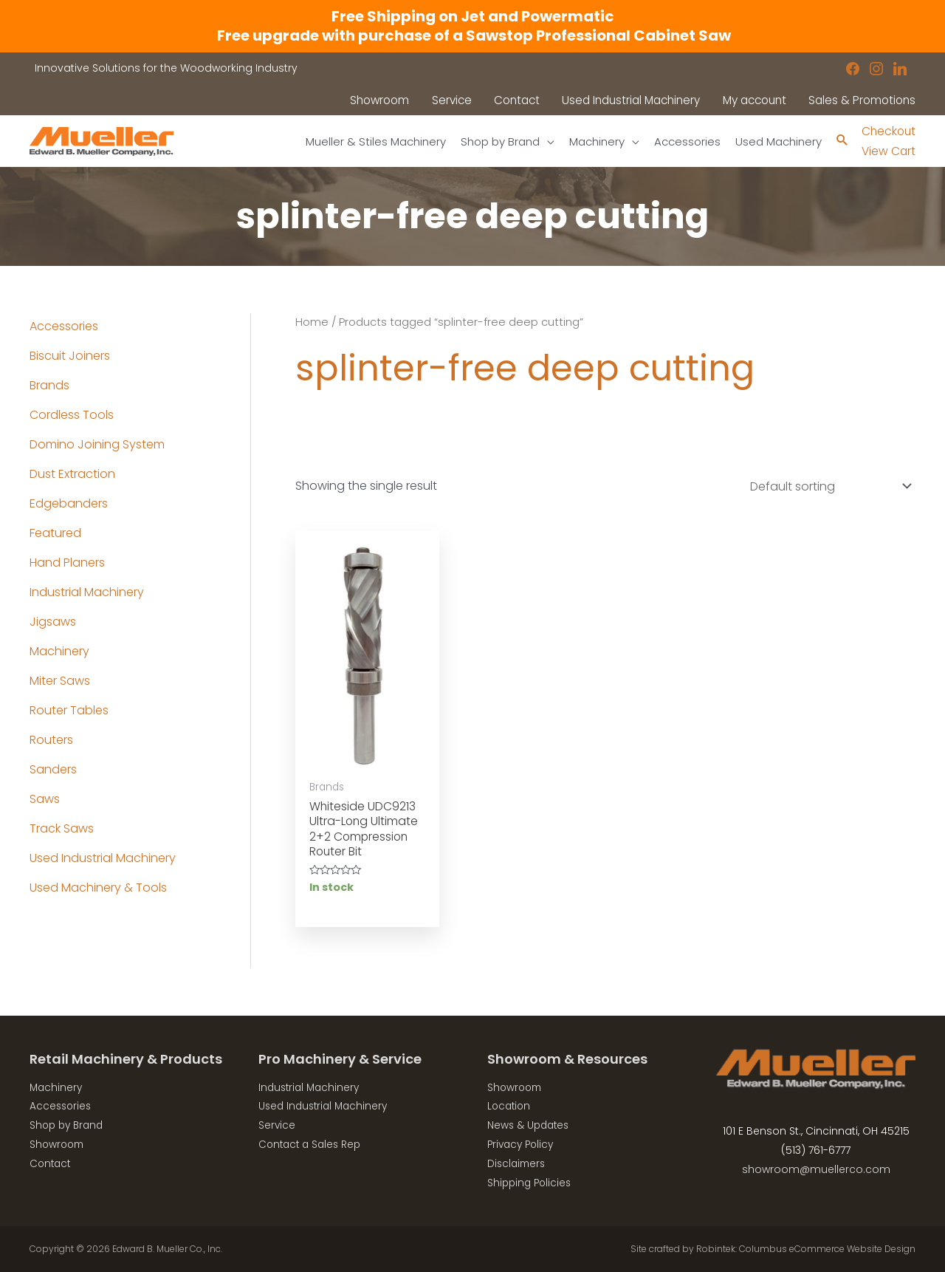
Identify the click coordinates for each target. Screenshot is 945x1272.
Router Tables (69, 710)
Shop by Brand (69, 1125)
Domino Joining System (97, 444)
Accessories (64, 326)
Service (277, 1125)
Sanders (53, 769)
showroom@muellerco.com (816, 1170)
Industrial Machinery (87, 592)
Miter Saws (60, 680)
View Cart (887, 151)
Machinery (59, 651)
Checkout (887, 131)
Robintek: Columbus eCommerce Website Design (805, 1248)
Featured (55, 532)
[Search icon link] (840, 141)
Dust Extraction (72, 473)
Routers (51, 739)
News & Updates (530, 1125)
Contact (51, 1163)
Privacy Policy (522, 1145)
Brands (49, 385)
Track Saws (62, 828)
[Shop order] (827, 486)
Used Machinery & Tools (98, 887)
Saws (45, 798)
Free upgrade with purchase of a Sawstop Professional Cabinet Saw (472, 35)
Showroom (58, 1145)
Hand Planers (67, 562)
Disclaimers (518, 1163)
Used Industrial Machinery (103, 857)
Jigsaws (53, 621)
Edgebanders (69, 503)
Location (510, 1107)
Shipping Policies (531, 1182)
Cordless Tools (72, 414)
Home (312, 322)
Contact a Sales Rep (312, 1145)
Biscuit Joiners (70, 355)
